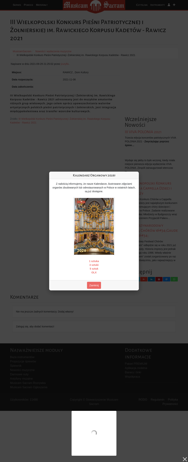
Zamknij (94, 285)
